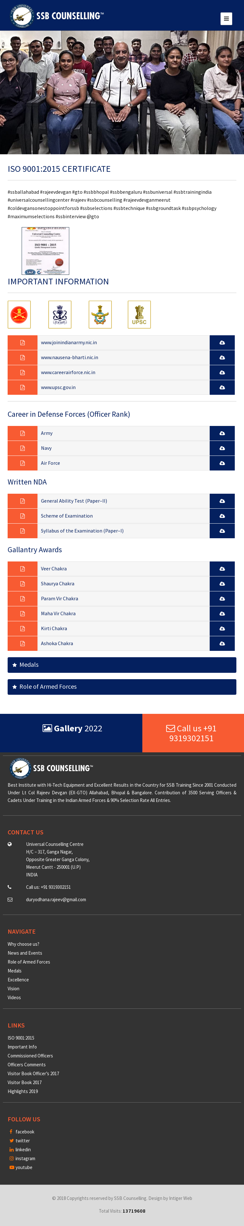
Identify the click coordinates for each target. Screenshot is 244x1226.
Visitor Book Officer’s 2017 (33, 1073)
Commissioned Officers (30, 1056)
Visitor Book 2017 (25, 1082)
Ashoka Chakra (57, 643)
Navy (46, 448)
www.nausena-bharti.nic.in (69, 357)
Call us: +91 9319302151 (48, 887)
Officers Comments (27, 1065)
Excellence (18, 980)
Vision (13, 989)
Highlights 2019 (23, 1091)
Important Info (22, 1047)
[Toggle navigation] (226, 18)
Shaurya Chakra (57, 583)
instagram (22, 1158)
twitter (20, 1141)
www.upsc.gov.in (58, 387)
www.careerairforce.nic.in (68, 372)
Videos (14, 997)
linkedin (20, 1149)
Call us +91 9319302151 (191, 733)
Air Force (50, 463)
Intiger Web (180, 1198)
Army (46, 433)
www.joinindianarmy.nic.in (69, 342)
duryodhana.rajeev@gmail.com (56, 899)
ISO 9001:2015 (21, 1038)
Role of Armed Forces (44, 686)
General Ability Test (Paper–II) (74, 501)
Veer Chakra (54, 568)
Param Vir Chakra (59, 598)
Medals (25, 664)
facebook (22, 1132)
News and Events (25, 953)
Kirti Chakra (54, 628)
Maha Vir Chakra (58, 613)
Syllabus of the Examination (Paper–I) (82, 530)
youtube (21, 1167)
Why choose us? (23, 944)
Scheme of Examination (67, 515)
